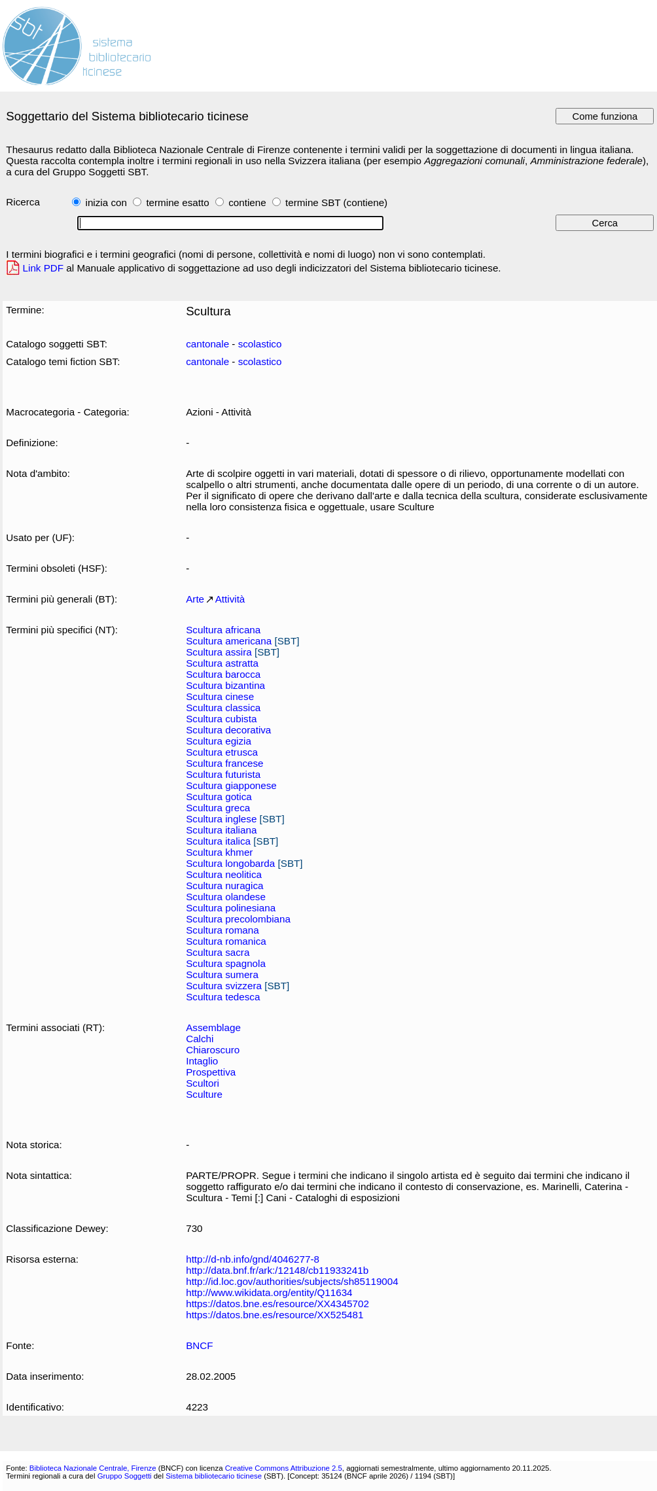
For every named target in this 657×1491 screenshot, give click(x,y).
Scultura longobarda (230, 863)
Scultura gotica (219, 796)
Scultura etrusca (222, 752)
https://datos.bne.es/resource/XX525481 (274, 1314)
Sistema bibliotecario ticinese (214, 1476)
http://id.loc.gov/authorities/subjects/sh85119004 (292, 1281)
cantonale (207, 343)
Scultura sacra (217, 952)
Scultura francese (224, 763)
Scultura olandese (226, 896)
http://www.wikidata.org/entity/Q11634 (269, 1292)
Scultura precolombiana (238, 918)
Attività (230, 599)
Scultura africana (223, 629)
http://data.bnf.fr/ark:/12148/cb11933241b (277, 1270)
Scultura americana (229, 640)
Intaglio (202, 1060)
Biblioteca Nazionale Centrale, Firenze (92, 1468)
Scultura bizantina (225, 685)
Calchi (199, 1038)
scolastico (260, 343)
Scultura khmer (219, 852)
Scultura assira (219, 652)
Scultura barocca (223, 674)
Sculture (204, 1094)
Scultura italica (218, 841)
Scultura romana (222, 930)
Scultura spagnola (226, 963)
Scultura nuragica (224, 885)
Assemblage (213, 1027)
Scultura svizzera (224, 985)
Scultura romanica (226, 941)
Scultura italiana (221, 829)
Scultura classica (223, 707)
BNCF (199, 1345)
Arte (195, 599)
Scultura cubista (221, 718)
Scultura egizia (218, 740)
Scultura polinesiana (230, 907)
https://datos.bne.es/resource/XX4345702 (277, 1303)
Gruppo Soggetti (125, 1476)
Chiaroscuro (213, 1049)
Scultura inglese (221, 818)
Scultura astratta (222, 663)
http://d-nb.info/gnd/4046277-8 (252, 1259)
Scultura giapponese (231, 785)
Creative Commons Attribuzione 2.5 (283, 1468)
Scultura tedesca (223, 996)
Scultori (202, 1083)
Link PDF (43, 267)
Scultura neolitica (224, 874)
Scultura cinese (220, 696)
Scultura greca (218, 807)
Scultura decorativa (228, 729)
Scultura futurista (223, 774)
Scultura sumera (222, 974)
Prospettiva (211, 1072)
